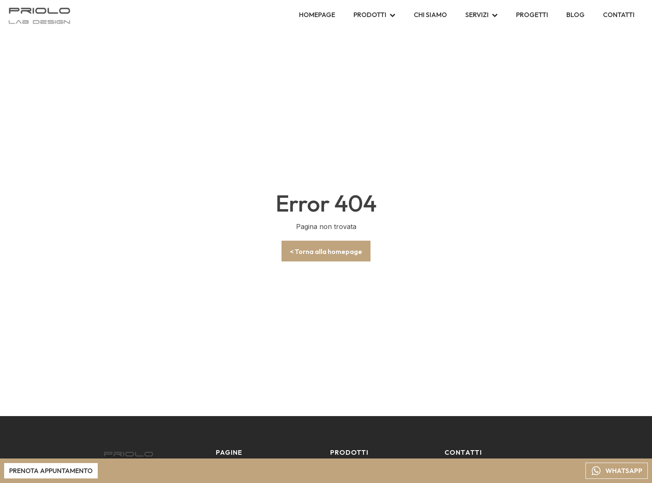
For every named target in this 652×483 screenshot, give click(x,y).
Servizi (481, 14)
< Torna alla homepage (326, 251)
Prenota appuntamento (51, 470)
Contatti (619, 14)
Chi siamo (430, 14)
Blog (575, 14)
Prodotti (374, 14)
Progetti (532, 14)
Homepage (317, 14)
